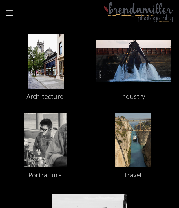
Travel (132, 175)
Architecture (44, 96)
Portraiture (45, 175)
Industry (132, 96)
